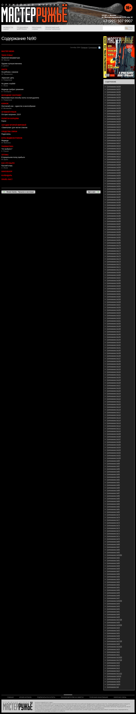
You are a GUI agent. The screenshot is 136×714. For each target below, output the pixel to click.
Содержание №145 (114, 337)
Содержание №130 (114, 377)
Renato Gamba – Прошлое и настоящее (18, 192)
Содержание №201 (114, 186)
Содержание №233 (114, 100)
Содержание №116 (114, 415)
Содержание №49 (113, 593)
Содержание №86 (113, 496)
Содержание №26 (113, 644)
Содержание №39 (113, 617)
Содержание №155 (114, 310)
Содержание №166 (114, 280)
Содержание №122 (114, 399)
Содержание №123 (114, 396)
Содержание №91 (113, 482)
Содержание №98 (113, 463)
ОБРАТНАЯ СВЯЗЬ (120, 697)
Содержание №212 (114, 156)
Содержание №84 (113, 501)
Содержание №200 (114, 189)
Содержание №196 (114, 199)
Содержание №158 (114, 302)
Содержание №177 (114, 251)
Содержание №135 (114, 364)
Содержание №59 (113, 566)
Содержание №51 (113, 587)
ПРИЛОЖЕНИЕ (52, 28)
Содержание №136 (114, 361)
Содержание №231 (114, 105)
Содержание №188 (114, 221)
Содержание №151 (114, 321)
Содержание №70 (113, 539)
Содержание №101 (114, 455)
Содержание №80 (113, 512)
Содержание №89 (113, 488)
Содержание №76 (113, 523)
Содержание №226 (114, 119)
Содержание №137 (114, 358)
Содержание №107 (114, 439)
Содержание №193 (114, 207)
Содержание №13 (113, 671)
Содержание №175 (114, 256)
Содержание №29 (113, 638)
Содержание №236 (114, 92)
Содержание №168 (114, 275)
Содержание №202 (114, 183)
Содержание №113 (114, 423)
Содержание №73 (113, 531)
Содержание (93, 47)
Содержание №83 (113, 504)
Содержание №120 (114, 404)
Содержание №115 (114, 418)
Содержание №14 (113, 668)
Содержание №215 (114, 148)
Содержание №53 (113, 582)
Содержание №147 (114, 331)
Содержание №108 (114, 436)
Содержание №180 (114, 242)
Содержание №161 (114, 294)
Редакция (84, 47)
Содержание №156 (114, 307)
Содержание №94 (113, 474)
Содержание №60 (113, 563)
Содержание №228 (114, 113)
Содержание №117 (114, 412)
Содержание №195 (114, 202)
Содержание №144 (114, 339)
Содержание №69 (113, 541)
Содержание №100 (114, 458)
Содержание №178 (114, 248)
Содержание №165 (114, 283)
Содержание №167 (114, 277)
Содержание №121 (114, 401)
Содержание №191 (114, 213)
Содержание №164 (114, 286)
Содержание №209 (114, 164)
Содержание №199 (114, 191)
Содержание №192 (114, 210)
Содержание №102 (114, 453)
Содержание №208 (114, 167)
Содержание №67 (113, 547)
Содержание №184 (114, 232)
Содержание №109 (114, 434)
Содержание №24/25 (114, 646)
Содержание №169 (114, 272)
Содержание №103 (114, 450)
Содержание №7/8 (113, 679)
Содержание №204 (114, 178)
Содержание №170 (114, 269)
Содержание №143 (114, 342)
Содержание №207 (114, 170)
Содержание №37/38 (114, 619)
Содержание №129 (114, 380)
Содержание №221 (114, 132)
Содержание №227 (114, 116)
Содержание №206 (114, 172)
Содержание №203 (114, 181)
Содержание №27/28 (114, 641)
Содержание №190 (114, 216)
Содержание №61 (113, 560)
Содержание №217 (114, 143)
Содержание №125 (114, 391)
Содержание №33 (113, 628)
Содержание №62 (113, 558)
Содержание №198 (114, 194)
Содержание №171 (114, 267)
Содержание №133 (114, 369)
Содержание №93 (113, 477)
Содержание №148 (114, 329)
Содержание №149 (114, 326)
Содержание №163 (114, 288)
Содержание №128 (114, 383)
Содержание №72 (113, 533)
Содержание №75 (113, 525)
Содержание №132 (114, 372)
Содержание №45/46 (114, 601)
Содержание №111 (114, 428)
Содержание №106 (114, 442)
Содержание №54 (113, 579)
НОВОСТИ (8, 28)
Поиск (128, 28)
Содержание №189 (114, 218)
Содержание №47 (113, 598)
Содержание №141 (114, 347)
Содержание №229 (114, 111)
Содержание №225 (114, 121)
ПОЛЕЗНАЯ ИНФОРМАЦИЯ (98, 697)
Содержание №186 (114, 226)
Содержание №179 (114, 245)
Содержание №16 (113, 663)
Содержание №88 (113, 490)
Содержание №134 (114, 366)
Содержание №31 (113, 633)
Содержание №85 (113, 498)
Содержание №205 (114, 175)
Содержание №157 (114, 304)
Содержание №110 (114, 431)
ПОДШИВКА (22, 28)
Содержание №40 (113, 614)
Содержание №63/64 (114, 555)
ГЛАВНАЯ (10, 697)
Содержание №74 (113, 528)
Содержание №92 (113, 479)
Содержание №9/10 (114, 676)
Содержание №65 (113, 552)
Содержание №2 (113, 687)
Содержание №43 (113, 606)
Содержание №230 (114, 108)
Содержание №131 (114, 374)
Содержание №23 (113, 649)
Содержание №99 (113, 461)
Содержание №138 (114, 356)
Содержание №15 (113, 665)
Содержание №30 (113, 636)
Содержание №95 (113, 471)
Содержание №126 (114, 388)
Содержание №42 (113, 609)
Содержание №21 (113, 654)
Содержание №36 (113, 622)
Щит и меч (93, 192)
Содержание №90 (113, 485)
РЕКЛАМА (36, 28)
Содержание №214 (114, 151)
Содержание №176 (114, 253)
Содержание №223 (114, 127)
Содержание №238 (114, 86)
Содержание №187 (114, 224)
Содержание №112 (114, 426)
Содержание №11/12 (114, 673)
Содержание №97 (113, 466)
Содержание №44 (113, 603)
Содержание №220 (114, 135)
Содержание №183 (114, 234)
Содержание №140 (114, 350)
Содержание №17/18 (114, 660)
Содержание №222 (114, 129)
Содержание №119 (114, 407)
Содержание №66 (113, 549)
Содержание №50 (113, 590)
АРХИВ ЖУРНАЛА (25, 697)
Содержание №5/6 (113, 681)
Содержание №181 (114, 240)
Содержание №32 (113, 630)
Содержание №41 (113, 611)
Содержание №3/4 (113, 684)
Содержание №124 (114, 393)
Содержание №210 (114, 162)
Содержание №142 (114, 345)
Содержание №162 (114, 291)
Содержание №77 (113, 520)
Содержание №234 (114, 97)
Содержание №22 (113, 652)
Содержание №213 (114, 154)
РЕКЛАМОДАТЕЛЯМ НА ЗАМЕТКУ (72, 697)
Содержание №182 (114, 237)
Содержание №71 (113, 536)
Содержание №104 (114, 447)
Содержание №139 (114, 353)
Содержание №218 (114, 140)
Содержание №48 (113, 595)
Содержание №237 (114, 89)
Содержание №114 (114, 420)
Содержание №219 (114, 137)
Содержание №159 (114, 299)
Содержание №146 (114, 334)
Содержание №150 (114, 323)
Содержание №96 (113, 469)
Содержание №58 (113, 568)
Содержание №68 (113, 544)
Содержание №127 (114, 385)
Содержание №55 (113, 576)
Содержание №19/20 (114, 657)
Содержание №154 (114, 312)
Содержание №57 (113, 571)
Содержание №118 (114, 409)
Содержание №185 (114, 229)
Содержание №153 (114, 315)
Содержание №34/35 (114, 625)
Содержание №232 (114, 102)
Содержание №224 (114, 124)
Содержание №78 (113, 517)
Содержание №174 (114, 259)
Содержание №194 (114, 205)
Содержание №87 (113, 493)
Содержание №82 (113, 506)
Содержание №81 (113, 509)
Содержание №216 (114, 146)
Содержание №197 (114, 197)
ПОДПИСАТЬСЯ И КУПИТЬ (46, 697)
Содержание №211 (114, 159)
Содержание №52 (113, 584)
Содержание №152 (114, 318)
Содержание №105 (114, 444)
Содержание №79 (113, 514)
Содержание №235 (114, 94)
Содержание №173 (114, 261)
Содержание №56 (113, 574)
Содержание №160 (114, 296)
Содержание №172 (114, 264)
